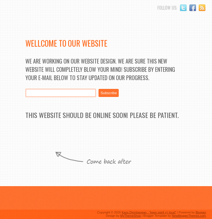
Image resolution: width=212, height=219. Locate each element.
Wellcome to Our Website (66, 43)
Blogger (200, 212)
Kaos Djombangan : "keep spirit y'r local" (149, 212)
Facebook (192, 7)
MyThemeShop (130, 215)
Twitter (183, 7)
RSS (202, 7)
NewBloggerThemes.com (189, 215)
